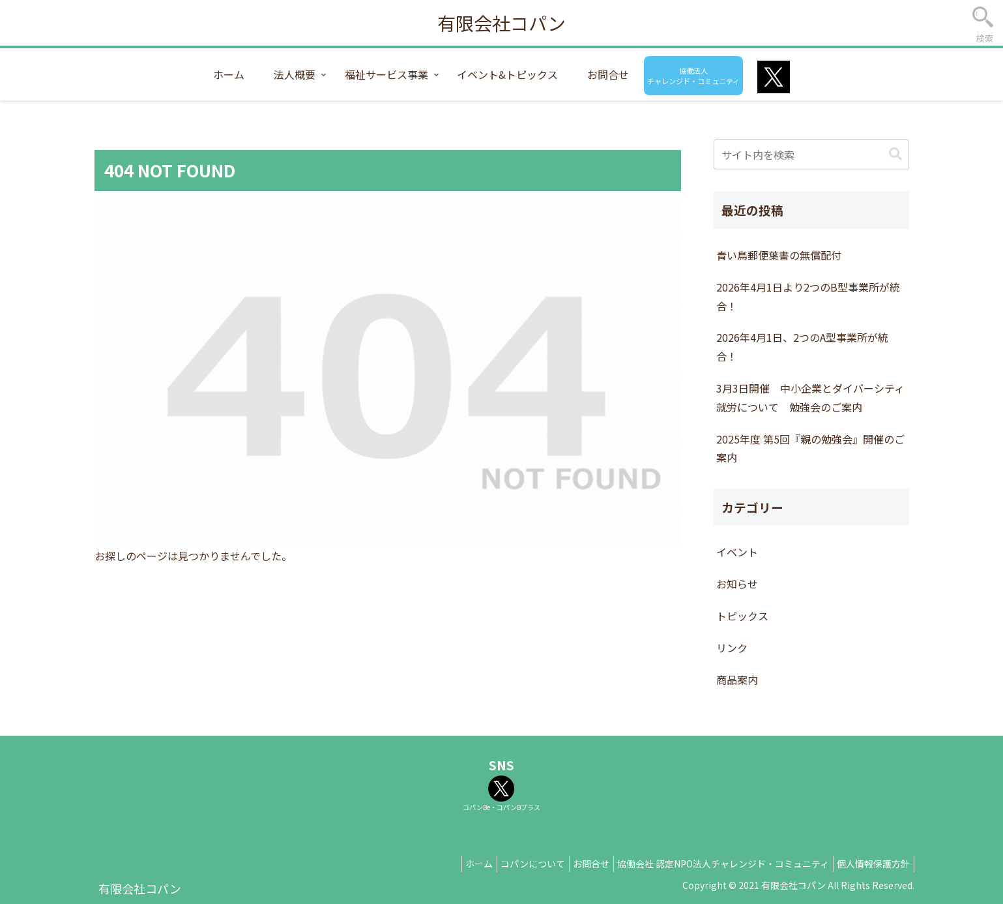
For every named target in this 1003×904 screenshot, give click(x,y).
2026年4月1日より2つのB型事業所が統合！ (808, 296)
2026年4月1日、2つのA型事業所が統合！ (802, 346)
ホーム (453, 863)
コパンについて (512, 863)
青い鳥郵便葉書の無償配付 (778, 255)
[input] (811, 154)
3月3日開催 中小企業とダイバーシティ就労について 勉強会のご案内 (810, 397)
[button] (895, 154)
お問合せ (577, 863)
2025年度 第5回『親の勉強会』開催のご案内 (810, 448)
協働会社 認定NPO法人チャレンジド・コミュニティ (715, 863)
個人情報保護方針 (870, 863)
